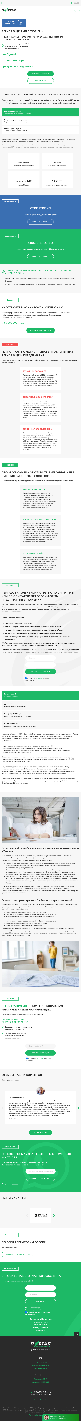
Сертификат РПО (40, 1379)
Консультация (40, 81)
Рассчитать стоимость (40, 74)
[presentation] (2, 1108)
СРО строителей (41, 1362)
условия (39, 678)
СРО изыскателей (40, 1368)
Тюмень (76, 3)
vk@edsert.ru (40, 1330)
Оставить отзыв (41, 1132)
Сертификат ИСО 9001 (40, 1382)
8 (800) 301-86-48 (75, 10)
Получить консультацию (40, 330)
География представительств (17, 1254)
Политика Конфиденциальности (40, 1415)
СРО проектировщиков (40, 1365)
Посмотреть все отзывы (10, 1080)
